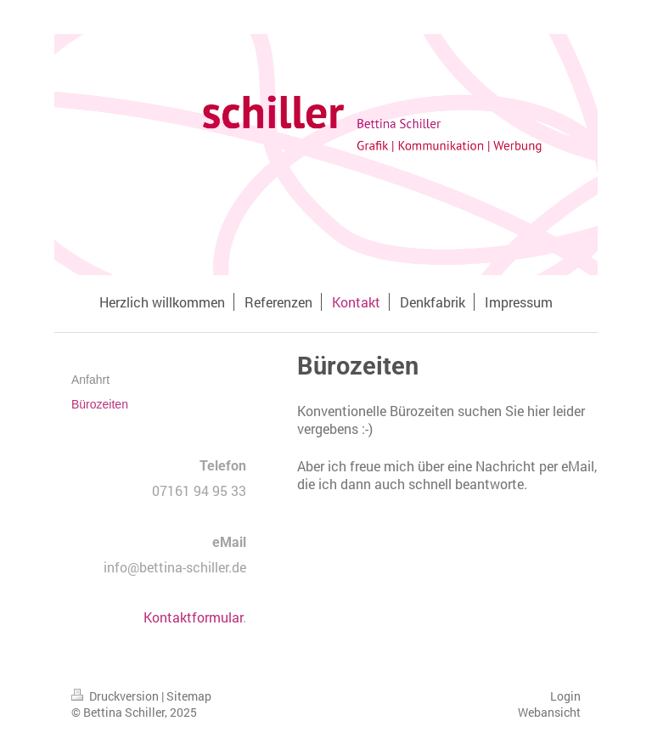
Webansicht (549, 712)
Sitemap (188, 696)
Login (565, 696)
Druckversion (116, 696)
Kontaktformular (193, 617)
